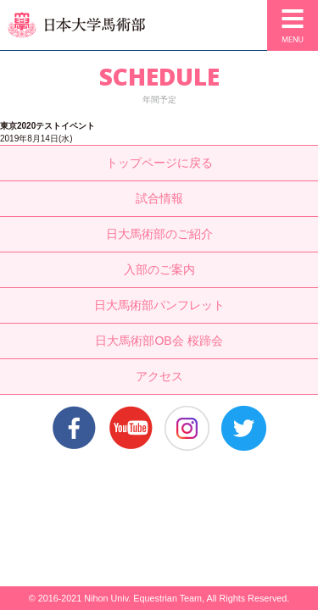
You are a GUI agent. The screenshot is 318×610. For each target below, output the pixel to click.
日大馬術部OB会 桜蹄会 (158, 340)
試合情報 (159, 198)
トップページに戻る (159, 162)
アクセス (159, 376)
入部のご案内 (159, 269)
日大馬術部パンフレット (159, 305)
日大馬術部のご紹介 (159, 234)
